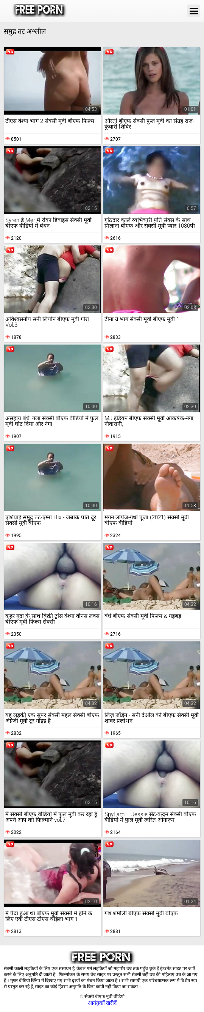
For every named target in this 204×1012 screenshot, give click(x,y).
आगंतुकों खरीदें (102, 1003)
